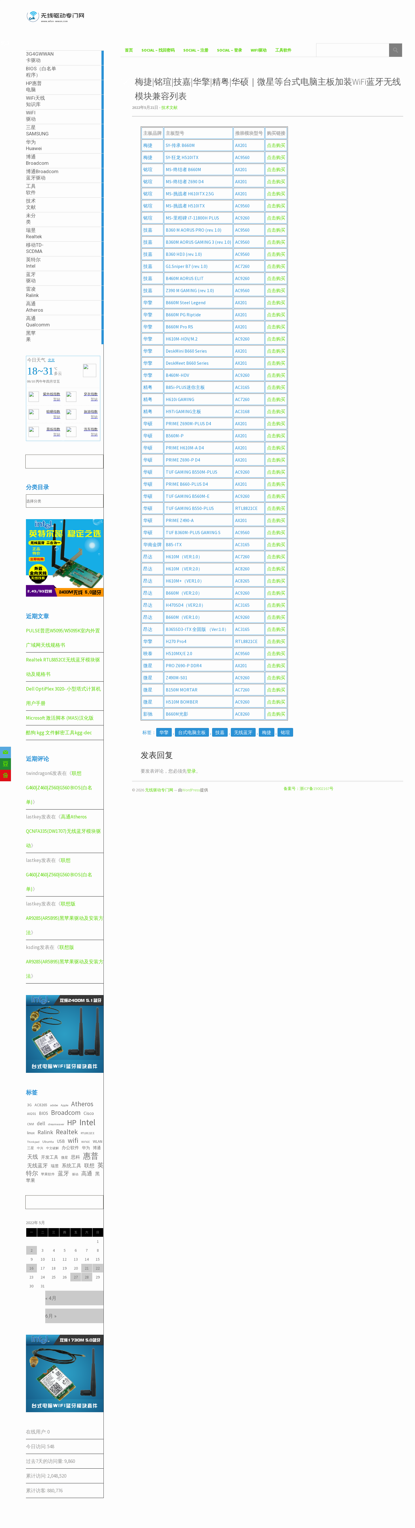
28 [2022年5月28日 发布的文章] (87, 1277)
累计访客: (36, 1490)
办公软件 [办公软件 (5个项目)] (70, 1147)
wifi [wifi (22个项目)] (73, 1140)
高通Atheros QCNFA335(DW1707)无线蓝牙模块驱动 (63, 831)
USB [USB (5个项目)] (61, 1141)
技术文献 (169, 107)
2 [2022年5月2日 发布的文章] (32, 1250)
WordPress (191, 790)
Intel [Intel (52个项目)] (87, 1122)
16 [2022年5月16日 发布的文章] (31, 1268)
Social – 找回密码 (158, 50)
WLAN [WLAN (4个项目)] (97, 1141)
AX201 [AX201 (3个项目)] (31, 1113)
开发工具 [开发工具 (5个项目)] (49, 1157)
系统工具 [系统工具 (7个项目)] (71, 1165)
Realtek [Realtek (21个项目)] (67, 1132)
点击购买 (276, 157)
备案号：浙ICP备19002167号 (308, 788)
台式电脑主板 (192, 732)
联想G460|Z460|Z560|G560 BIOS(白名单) (59, 787)
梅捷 (266, 732)
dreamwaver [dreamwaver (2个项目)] (56, 1124)
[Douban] (5, 764)
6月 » (50, 1316)
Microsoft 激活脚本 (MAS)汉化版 (60, 718)
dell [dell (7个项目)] (41, 1123)
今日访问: (36, 1446)
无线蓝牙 (243, 732)
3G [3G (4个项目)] (29, 1104)
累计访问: (36, 1476)
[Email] (5, 752)
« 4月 (50, 1298)
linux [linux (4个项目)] (31, 1132)
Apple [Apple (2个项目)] (64, 1105)
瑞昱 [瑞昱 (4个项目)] (55, 1165)
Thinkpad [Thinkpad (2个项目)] (33, 1142)
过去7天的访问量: (45, 1461)
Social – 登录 (229, 50)
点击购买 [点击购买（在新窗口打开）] (276, 145)
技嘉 (220, 732)
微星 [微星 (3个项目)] (64, 1157)
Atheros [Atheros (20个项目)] (82, 1104)
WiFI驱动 (259, 50)
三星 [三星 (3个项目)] (30, 1148)
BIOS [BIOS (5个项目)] (43, 1113)
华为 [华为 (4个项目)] (86, 1147)
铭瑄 (285, 732)
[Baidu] (5, 775)
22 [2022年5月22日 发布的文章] (98, 1268)
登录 (191, 771)
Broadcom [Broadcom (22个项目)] (66, 1112)
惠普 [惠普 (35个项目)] (91, 1156)
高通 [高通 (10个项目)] (86, 1173)
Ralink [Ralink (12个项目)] (45, 1132)
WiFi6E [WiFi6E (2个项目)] (85, 1142)
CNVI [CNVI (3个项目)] (30, 1124)
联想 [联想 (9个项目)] (89, 1165)
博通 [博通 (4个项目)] (97, 1147)
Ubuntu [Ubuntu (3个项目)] (48, 1141)
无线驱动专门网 (159, 790)
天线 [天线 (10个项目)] (32, 1156)
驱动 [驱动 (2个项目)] (75, 1174)
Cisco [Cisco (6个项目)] (89, 1113)
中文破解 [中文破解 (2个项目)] (52, 1148)
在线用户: (36, 1432)
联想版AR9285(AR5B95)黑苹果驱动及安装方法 (64, 918)
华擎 (164, 732)
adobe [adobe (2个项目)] (54, 1105)
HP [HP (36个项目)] (71, 1122)
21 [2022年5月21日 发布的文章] (87, 1268)
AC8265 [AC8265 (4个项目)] (41, 1104)
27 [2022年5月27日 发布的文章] (76, 1277)
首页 (129, 50)
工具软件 (283, 50)
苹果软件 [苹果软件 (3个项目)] (48, 1174)
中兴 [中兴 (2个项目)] (40, 1148)
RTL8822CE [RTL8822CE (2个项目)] (88, 1133)
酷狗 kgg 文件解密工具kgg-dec (59, 732)
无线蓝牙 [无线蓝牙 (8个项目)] (37, 1165)
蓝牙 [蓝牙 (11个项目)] (63, 1173)
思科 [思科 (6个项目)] (75, 1157)
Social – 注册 (195, 50)
